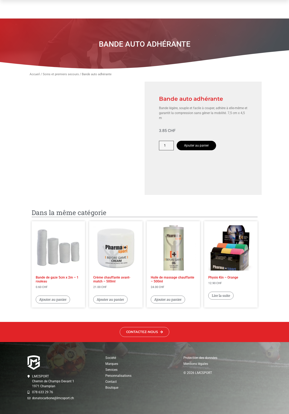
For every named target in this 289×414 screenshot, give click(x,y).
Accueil (35, 74)
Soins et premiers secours (61, 74)
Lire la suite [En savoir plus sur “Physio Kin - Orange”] (221, 296)
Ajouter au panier (196, 145)
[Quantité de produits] (166, 145)
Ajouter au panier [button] (53, 299)
